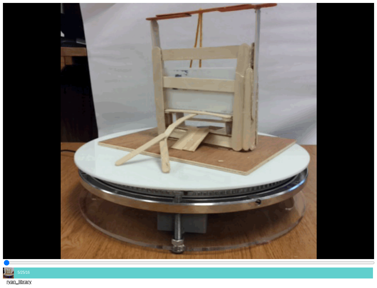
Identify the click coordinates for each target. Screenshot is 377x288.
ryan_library (19, 281)
